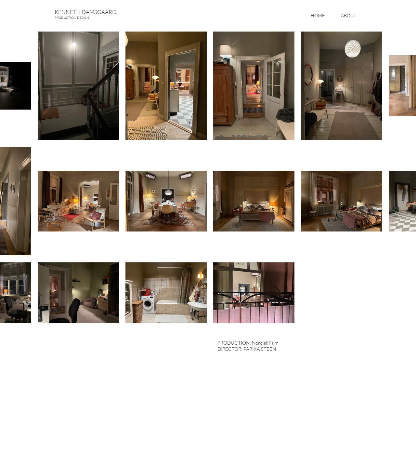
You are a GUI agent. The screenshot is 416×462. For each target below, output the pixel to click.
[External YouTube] (130, 391)
